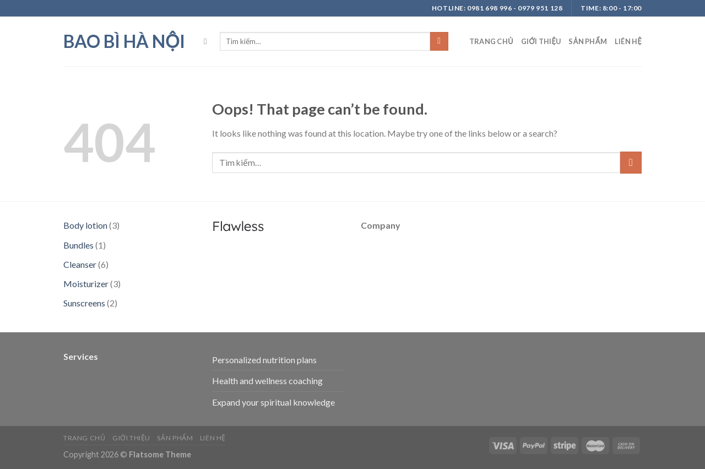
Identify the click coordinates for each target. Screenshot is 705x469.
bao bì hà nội (124, 41)
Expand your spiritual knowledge (273, 402)
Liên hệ (628, 41)
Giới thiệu (541, 41)
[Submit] (439, 41)
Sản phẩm (587, 41)
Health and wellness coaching (267, 380)
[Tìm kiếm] (208, 41)
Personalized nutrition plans (264, 359)
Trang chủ (491, 41)
